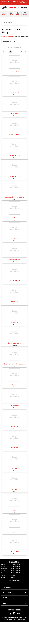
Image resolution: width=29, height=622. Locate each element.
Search (25, 14)
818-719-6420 (24, 3)
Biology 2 (14, 502)
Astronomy (14, 293)
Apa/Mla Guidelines (14, 147)
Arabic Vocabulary (14, 251)
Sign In (11, 14)
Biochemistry (14, 398)
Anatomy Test (14, 64)
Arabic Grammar (14, 210)
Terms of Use (21, 619)
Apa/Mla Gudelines (14, 126)
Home (3, 36)
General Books (10, 36)
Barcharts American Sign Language (14, 356)
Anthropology (14, 105)
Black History (14, 544)
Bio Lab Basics (14, 377)
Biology (14, 460)
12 (22, 51)
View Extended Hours (14, 580)
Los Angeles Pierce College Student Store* (12, 1)
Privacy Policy (12, 619)
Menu (3, 14)
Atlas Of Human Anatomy (14, 335)
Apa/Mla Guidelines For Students (14, 189)
